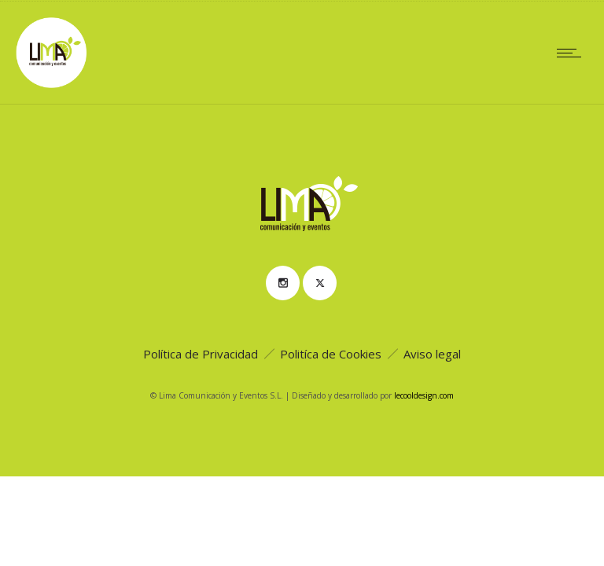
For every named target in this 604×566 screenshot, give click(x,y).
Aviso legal (432, 354)
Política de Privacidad (200, 354)
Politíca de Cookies (330, 354)
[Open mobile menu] (572, 52)
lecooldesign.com (424, 395)
